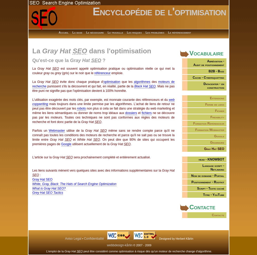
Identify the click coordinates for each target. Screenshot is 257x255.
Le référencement (179, 32)
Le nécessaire (95, 32)
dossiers (131, 113)
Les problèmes (155, 32)
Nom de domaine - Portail (207, 176)
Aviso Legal (73, 238)
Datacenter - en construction (213, 85)
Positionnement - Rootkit (207, 182)
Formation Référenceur (208, 123)
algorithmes (142, 82)
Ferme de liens (214, 104)
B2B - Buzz (216, 71)
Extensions (217, 98)
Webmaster (57, 131)
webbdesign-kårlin (120, 245)
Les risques (134, 32)
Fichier (219, 111)
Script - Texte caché (210, 188)
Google (219, 136)
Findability (217, 117)
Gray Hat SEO (42, 179)
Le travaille (115, 32)
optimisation (111, 82)
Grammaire (217, 142)
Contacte (218, 215)
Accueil (64, 32)
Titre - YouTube (213, 195)
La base (77, 32)
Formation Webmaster (209, 130)
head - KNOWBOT (211, 159)
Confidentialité (94, 238)
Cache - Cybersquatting (208, 77)
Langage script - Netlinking (213, 167)
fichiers (147, 113)
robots (81, 108)
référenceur (102, 73)
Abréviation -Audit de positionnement (208, 63)
